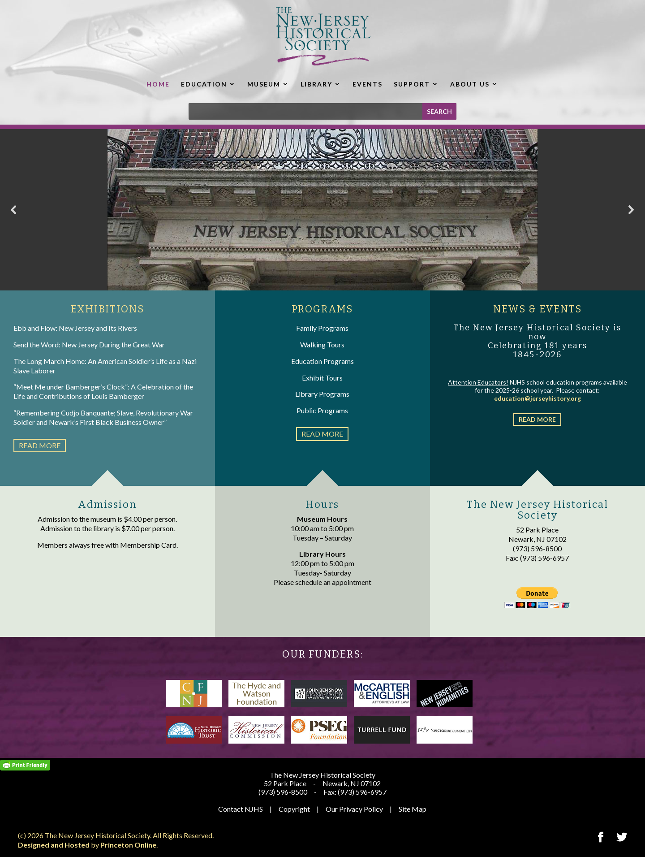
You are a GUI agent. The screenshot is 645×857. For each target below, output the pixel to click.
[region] (322, 209)
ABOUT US (470, 84)
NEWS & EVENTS (537, 309)
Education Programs (322, 361)
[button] (14, 210)
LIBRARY (316, 84)
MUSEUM (263, 84)
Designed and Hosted (54, 844)
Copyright (294, 809)
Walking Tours (322, 344)
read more (39, 445)
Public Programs (322, 410)
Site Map (412, 809)
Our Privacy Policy (354, 809)
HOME (158, 84)
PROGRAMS (322, 309)
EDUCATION (204, 84)
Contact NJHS (240, 809)
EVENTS (368, 84)
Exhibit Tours (322, 377)
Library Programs (322, 394)
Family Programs (322, 328)
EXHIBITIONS (107, 309)
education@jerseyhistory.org (537, 398)
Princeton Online (128, 844)
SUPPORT (412, 84)
